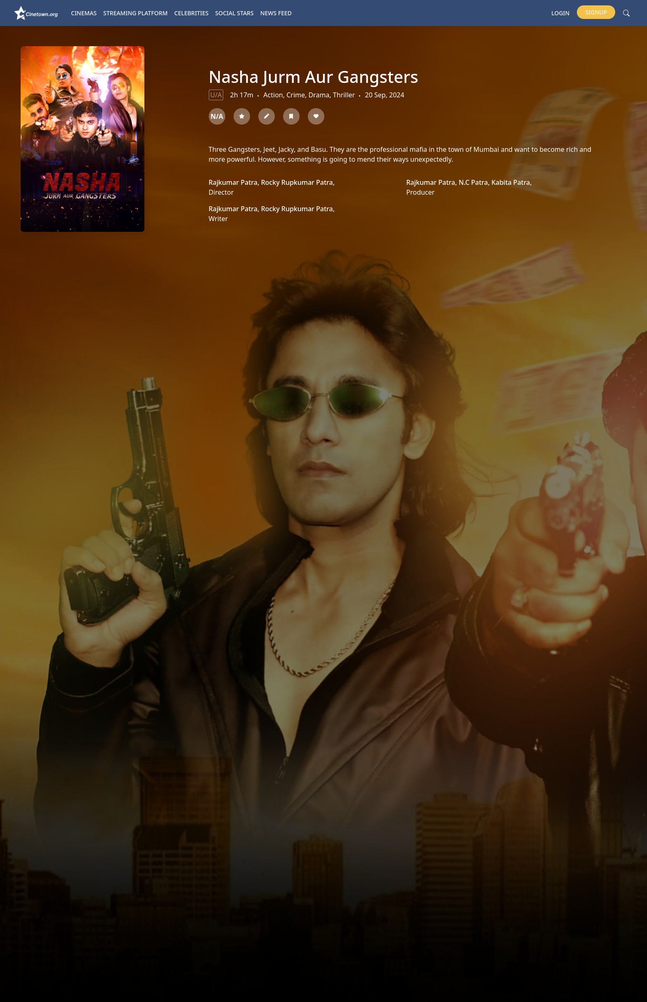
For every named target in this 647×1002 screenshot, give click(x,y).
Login (560, 13)
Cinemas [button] (84, 13)
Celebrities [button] (191, 13)
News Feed (276, 13)
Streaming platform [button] (135, 13)
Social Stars (234, 13)
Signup (596, 12)
